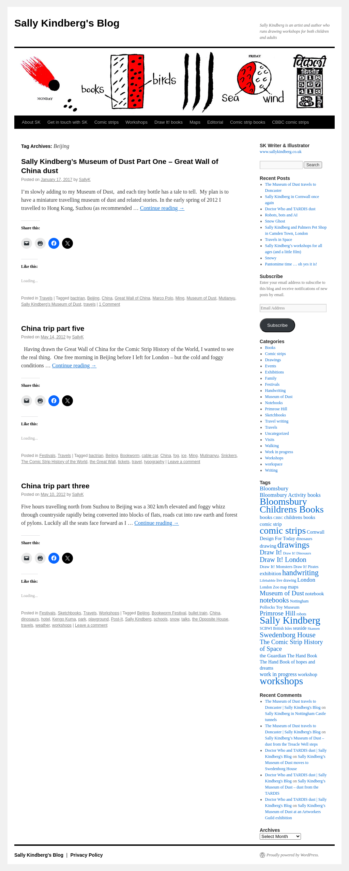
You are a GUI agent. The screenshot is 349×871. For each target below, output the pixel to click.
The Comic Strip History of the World (54, 461)
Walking (272, 445)
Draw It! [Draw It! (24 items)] (271, 552)
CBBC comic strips (290, 122)
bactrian (77, 298)
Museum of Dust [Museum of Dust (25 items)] (282, 593)
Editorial (215, 122)
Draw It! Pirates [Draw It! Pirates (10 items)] (305, 567)
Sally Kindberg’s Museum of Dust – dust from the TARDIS (295, 787)
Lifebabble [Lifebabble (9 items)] (267, 580)
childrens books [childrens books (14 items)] (299, 517)
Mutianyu (227, 298)
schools (161, 619)
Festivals (47, 455)
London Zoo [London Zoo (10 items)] (269, 587)
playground (98, 619)
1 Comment (109, 304)
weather (42, 625)
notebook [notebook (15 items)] (314, 593)
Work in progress (279, 451)
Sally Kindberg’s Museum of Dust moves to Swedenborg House (295, 762)
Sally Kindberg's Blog (67, 23)
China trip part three (55, 486)
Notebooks (274, 402)
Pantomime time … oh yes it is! (291, 264)
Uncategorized (277, 433)
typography (154, 461)
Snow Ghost (275, 221)
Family (271, 378)
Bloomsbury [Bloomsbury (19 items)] (274, 488)
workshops (62, 625)
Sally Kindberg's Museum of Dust (51, 304)
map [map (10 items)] (283, 587)
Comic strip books (247, 122)
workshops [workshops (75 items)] (281, 680)
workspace (274, 464)
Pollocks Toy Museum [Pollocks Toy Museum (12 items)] (280, 607)
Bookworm (129, 455)
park (82, 619)
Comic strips (106, 122)
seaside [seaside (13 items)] (300, 628)
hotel (45, 619)
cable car (150, 455)
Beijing (93, 298)
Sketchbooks (69, 613)
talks (185, 619)
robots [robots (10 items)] (301, 614)
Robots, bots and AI (281, 215)
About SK (31, 122)
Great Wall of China (132, 298)
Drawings (273, 359)
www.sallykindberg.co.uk (281, 151)
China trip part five (53, 328)
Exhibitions (274, 372)
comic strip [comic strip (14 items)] (271, 524)
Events (270, 366)
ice (183, 455)
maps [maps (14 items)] (293, 587)
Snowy (270, 258)
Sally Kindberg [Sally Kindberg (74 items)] (290, 620)
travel (137, 461)
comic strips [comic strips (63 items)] (283, 530)
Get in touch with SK (67, 122)
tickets (124, 461)
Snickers (229, 455)
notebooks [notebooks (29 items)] (274, 600)
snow (174, 619)
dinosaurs (30, 619)
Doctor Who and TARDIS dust (290, 209)
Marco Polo (162, 298)
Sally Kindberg (138, 619)
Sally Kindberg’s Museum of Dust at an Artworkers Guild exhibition (295, 811)
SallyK (85, 179)
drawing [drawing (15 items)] (268, 546)
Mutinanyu (209, 455)
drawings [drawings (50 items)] (293, 545)
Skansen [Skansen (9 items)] (314, 628)
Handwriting (275, 390)
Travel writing (277, 421)
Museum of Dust (201, 298)
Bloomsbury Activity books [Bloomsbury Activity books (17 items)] (290, 495)
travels (89, 304)
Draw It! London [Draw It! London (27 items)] (283, 559)
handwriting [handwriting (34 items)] (300, 572)
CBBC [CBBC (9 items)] (278, 518)
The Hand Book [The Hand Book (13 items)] (302, 655)
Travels (45, 298)
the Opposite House (210, 619)
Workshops (136, 122)
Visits (269, 439)
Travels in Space (278, 239)
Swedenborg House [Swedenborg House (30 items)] (288, 635)
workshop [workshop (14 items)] (307, 674)
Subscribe (277, 325)
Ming (180, 298)
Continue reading (162, 208)
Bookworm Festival (169, 613)
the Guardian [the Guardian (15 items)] (273, 655)
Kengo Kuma (64, 619)
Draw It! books (168, 122)
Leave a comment (184, 461)
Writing (271, 470)
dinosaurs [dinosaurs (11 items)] (304, 538)
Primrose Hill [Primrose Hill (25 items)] (277, 613)
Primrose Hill (276, 409)
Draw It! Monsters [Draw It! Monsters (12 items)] (276, 566)
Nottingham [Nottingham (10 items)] (299, 601)
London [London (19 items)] (306, 580)
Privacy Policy (87, 855)
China (107, 298)
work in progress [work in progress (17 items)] (278, 674)
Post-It (117, 619)
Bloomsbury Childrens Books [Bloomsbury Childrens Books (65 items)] (292, 505)
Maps (194, 122)
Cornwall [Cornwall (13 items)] (315, 532)
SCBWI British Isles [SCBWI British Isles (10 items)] (276, 628)
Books (270, 347)
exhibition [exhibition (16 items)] (270, 573)
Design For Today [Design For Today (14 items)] (277, 538)
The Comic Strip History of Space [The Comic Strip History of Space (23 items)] (291, 645)
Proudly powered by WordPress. (293, 855)
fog (176, 455)
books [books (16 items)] (266, 517)
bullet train (197, 613)
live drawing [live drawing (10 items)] (286, 580)
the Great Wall (103, 461)
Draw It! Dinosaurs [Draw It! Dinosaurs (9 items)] (297, 553)
